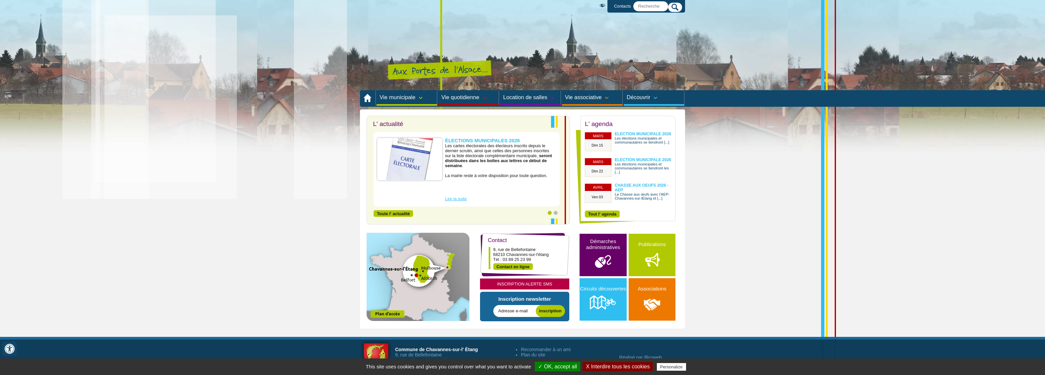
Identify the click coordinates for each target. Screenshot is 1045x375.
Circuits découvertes (603, 298)
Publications (652, 254)
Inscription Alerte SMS (524, 283)
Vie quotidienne (460, 97)
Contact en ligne (513, 266)
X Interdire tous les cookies (618, 366)
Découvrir (638, 97)
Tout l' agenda (602, 214)
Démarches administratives (603, 254)
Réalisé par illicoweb (640, 357)
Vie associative (583, 97)
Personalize (671, 366)
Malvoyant (603, 5)
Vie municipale (397, 97)
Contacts (622, 6)
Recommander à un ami (546, 349)
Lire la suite (456, 198)
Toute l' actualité (393, 213)
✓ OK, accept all (557, 366)
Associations (652, 298)
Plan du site (533, 354)
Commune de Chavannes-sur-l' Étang (436, 349)
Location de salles (525, 97)
